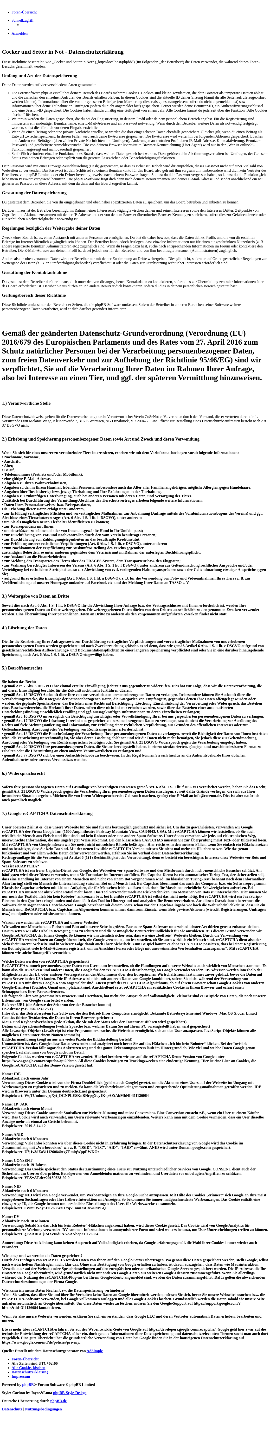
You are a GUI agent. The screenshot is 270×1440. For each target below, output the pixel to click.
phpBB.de (58, 1401)
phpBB (28, 1385)
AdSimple (95, 1351)
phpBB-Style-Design (69, 1393)
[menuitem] (20, 33)
